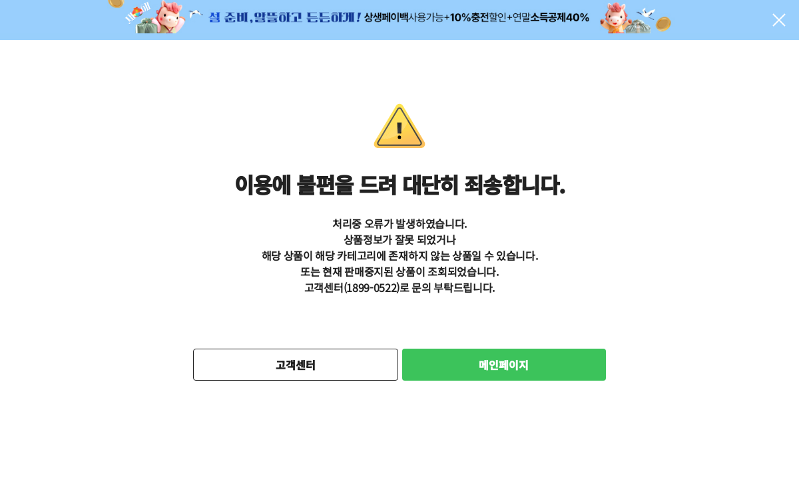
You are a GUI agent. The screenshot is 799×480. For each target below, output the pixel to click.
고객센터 (296, 365)
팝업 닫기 (779, 20)
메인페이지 (504, 365)
